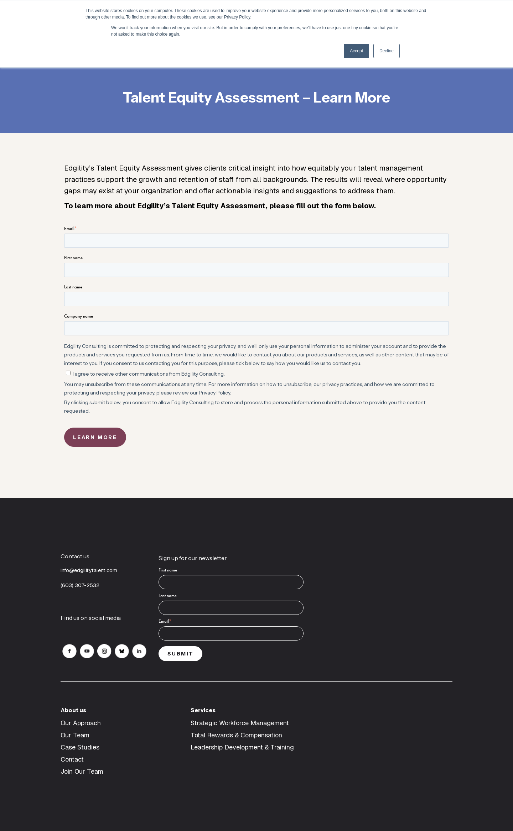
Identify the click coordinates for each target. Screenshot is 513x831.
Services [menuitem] (203, 710)
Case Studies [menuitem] (80, 747)
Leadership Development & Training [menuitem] (242, 747)
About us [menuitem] (73, 710)
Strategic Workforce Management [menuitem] (240, 723)
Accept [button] (356, 50)
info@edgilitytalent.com (89, 570)
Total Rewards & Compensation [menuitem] (236, 735)
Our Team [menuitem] (75, 735)
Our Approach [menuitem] (81, 723)
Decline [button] (386, 50)
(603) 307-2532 (81, 585)
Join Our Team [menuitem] (82, 771)
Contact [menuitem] (72, 759)
